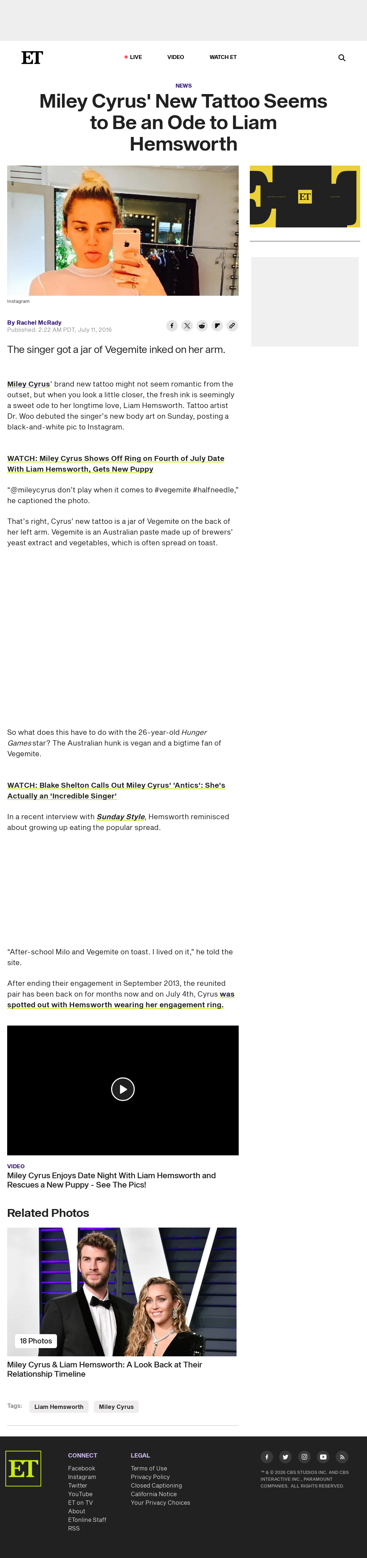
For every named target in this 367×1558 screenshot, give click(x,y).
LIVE (136, 57)
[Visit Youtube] (323, 1458)
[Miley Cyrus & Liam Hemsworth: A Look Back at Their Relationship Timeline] (123, 1292)
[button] (123, 1089)
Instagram (82, 1477)
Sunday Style (120, 817)
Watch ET (223, 57)
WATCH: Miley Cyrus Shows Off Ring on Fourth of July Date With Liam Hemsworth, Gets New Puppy (115, 464)
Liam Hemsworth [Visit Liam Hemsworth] (59, 1407)
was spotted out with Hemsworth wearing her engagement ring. (121, 1000)
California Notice (154, 1494)
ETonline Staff (87, 1520)
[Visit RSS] (342, 1458)
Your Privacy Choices (160, 1503)
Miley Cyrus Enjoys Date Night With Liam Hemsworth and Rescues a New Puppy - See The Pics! (111, 1180)
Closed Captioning (156, 1485)
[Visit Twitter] (285, 1458)
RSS (74, 1528)
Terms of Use (149, 1468)
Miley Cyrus (28, 384)
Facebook (81, 1468)
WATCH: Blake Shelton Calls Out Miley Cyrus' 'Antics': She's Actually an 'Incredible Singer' (116, 791)
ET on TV (80, 1503)
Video (176, 57)
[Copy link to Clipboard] (232, 326)
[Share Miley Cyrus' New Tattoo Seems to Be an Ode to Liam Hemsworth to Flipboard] (217, 326)
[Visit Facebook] (267, 1458)
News (184, 86)
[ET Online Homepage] (32, 58)
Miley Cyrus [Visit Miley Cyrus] (116, 1407)
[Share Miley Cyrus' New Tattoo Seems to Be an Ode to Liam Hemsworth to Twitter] (187, 326)
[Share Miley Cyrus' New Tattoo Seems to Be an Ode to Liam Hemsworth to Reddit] (202, 326)
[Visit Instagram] (304, 1458)
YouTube (80, 1494)
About (76, 1511)
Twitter (77, 1485)
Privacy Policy (150, 1477)
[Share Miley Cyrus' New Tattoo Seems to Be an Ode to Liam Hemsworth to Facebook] (172, 326)
